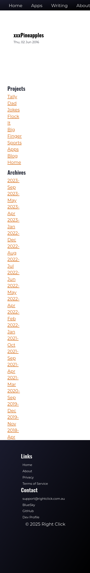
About (27, 471)
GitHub (28, 511)
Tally (12, 96)
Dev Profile (31, 517)
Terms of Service (35, 484)
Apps (36, 5)
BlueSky (29, 505)
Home (15, 5)
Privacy (28, 477)
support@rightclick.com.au (44, 499)
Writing (59, 5)
